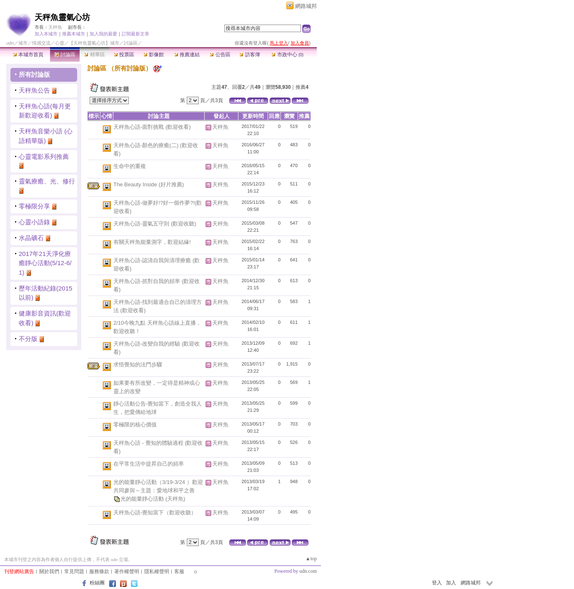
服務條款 (99, 571)
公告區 (220, 55)
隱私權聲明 (156, 571)
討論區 (65, 55)
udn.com (308, 571)
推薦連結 (187, 55)
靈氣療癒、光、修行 (47, 181)
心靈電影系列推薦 (44, 156)
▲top (311, 558)
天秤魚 (55, 27)
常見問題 (74, 571)
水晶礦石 (31, 237)
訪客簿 (249, 55)
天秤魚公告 (34, 90)
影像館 (153, 55)
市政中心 (287, 55)
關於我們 (49, 571)
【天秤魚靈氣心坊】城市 (94, 42)
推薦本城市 (73, 33)
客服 (179, 571)
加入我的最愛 (103, 33)
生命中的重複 (129, 166)
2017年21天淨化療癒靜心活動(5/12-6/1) (45, 263)
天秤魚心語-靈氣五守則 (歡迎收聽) (154, 224)
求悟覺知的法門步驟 (137, 364)
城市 (23, 42)
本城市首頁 (28, 55)
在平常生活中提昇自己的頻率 (148, 464)
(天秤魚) (175, 499)
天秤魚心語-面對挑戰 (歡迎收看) (152, 127)
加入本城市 (46, 33)
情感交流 (41, 42)
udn (10, 42)
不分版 (28, 338)
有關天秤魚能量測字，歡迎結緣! (152, 242)
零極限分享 (34, 206)
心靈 (59, 42)
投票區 (124, 55)
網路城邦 (306, 6)
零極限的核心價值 (135, 424)
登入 (437, 583)
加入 (451, 583)
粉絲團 (97, 583)
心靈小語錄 (34, 222)
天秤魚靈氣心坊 (62, 17)
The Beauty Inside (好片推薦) (148, 184)
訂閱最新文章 (135, 33)
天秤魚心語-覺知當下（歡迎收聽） (154, 512)
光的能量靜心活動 (142, 499)
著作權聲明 (126, 571)
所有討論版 (34, 74)
